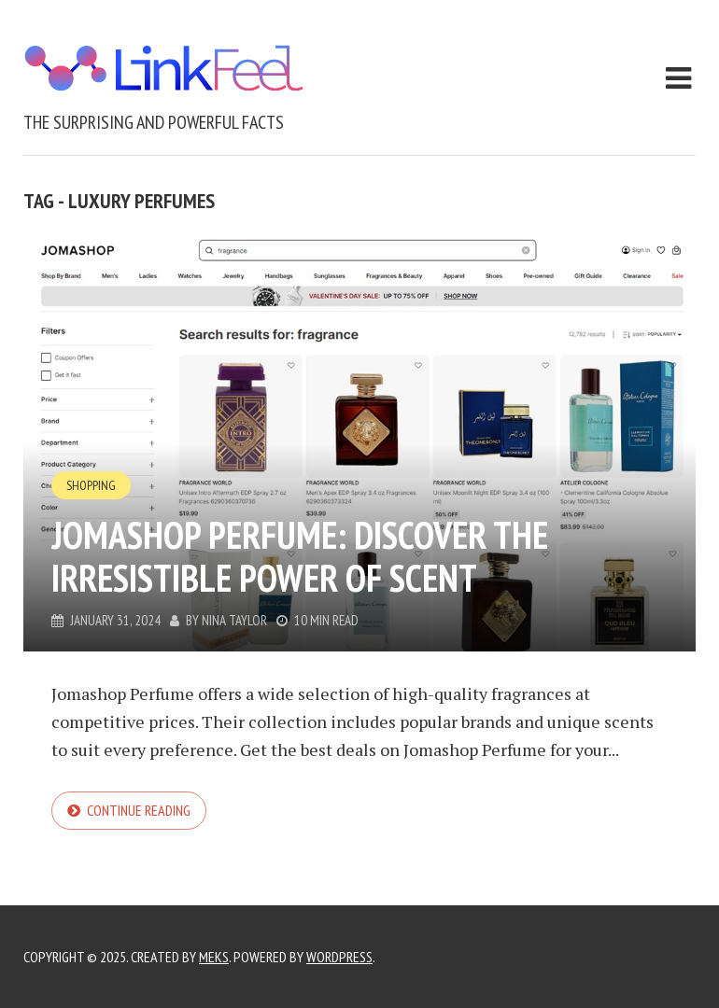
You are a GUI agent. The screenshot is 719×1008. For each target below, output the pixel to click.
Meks (214, 956)
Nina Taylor (234, 620)
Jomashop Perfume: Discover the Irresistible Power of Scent (299, 556)
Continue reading (138, 810)
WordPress (339, 956)
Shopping (91, 485)
